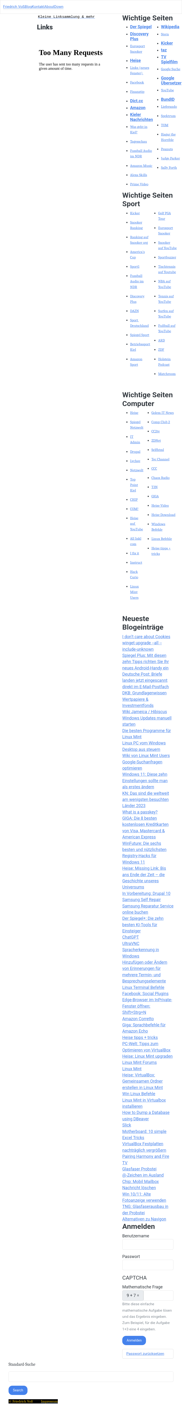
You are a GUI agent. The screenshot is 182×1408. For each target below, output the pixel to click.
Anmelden (134, 1340)
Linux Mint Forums (139, 1062)
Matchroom (167, 374)
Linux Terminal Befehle (143, 987)
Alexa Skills (138, 175)
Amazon (138, 107)
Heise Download (163, 515)
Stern (165, 34)
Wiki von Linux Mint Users (146, 755)
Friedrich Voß (14, 7)
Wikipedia (170, 26)
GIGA (155, 496)
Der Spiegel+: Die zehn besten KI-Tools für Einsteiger (143, 924)
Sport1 (134, 266)
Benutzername (135, 1236)
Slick (126, 1125)
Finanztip (137, 91)
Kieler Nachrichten (141, 117)
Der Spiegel (141, 26)
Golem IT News (162, 413)
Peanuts (167, 149)
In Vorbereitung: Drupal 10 (146, 893)
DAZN (134, 311)
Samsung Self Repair (141, 899)
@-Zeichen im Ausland (143, 1175)
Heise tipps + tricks (140, 1037)
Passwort (131, 1256)
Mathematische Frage (142, 1287)
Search (18, 1390)
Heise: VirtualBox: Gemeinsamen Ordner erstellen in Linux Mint (142, 1081)
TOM (164, 125)
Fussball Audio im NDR (137, 281)
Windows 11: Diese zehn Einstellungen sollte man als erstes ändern (145, 780)
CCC (154, 468)
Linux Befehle (161, 539)
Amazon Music (141, 166)
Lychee (135, 461)
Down (59, 7)
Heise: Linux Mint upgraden (147, 1056)
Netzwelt (136, 470)
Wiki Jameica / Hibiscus (144, 711)
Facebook (137, 82)
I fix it (134, 553)
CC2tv (155, 431)
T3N (154, 487)
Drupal (135, 451)
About (49, 7)
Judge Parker (170, 158)
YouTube (167, 90)
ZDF (161, 349)
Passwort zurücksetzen (145, 1354)
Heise (135, 60)
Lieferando (169, 106)
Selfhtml (157, 450)
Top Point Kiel (134, 484)
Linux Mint (131, 1069)
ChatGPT (130, 937)
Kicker (167, 43)
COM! (134, 509)
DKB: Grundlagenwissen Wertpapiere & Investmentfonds (144, 699)
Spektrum (168, 116)
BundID (167, 99)
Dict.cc (136, 100)
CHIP (134, 499)
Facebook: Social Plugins (145, 993)
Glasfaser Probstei (139, 1169)
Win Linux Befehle (138, 1093)
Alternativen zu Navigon (144, 1219)
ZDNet (156, 440)
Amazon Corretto (138, 1018)
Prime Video (139, 184)
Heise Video (160, 505)
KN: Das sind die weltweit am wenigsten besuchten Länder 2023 (145, 799)
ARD (161, 340)
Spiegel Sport (139, 335)
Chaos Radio (160, 478)
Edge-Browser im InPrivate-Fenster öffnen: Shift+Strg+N (147, 1006)
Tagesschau (138, 141)
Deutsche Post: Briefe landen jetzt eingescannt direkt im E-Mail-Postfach (145, 680)
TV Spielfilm (169, 59)
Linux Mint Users (134, 591)
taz (164, 50)
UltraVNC (130, 943)
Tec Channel (160, 459)
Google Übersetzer (171, 80)
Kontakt (38, 7)
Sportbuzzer (167, 257)
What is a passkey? (140, 812)
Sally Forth (169, 167)
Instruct (136, 562)
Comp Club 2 (160, 422)
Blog (28, 7)
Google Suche (170, 69)
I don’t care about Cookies (146, 636)
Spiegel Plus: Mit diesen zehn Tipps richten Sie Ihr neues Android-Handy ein (145, 661)
